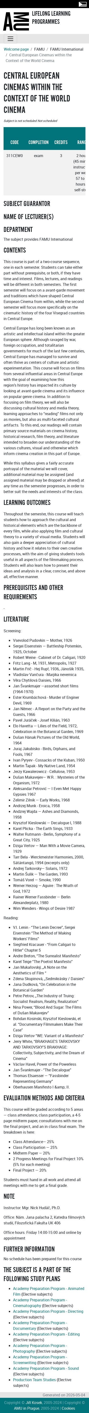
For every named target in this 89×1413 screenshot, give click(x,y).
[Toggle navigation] (10, 38)
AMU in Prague (26, 1408)
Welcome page (16, 49)
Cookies (68, 1408)
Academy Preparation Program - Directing (48, 1311)
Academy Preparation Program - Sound (46, 1368)
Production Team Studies (34, 1379)
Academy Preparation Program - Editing (46, 1334)
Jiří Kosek (34, 1402)
